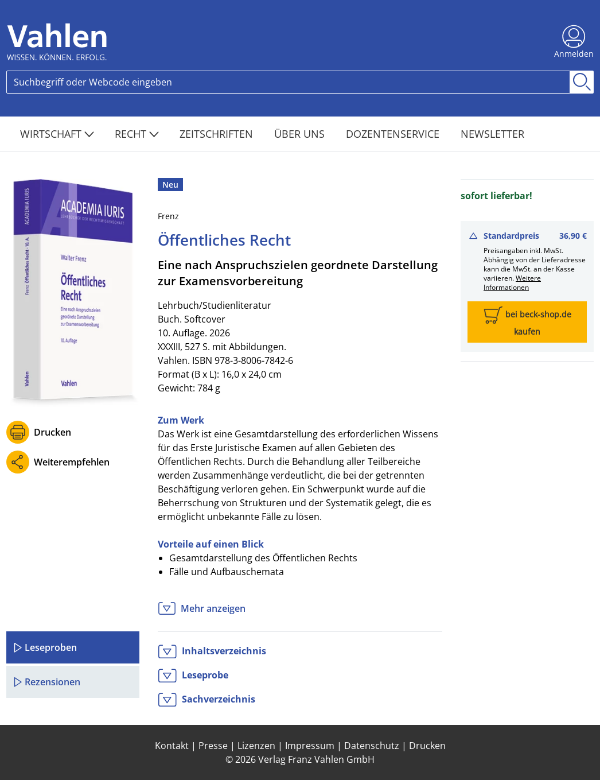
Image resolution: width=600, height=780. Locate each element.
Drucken (52, 432)
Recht (137, 134)
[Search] (288, 82)
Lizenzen (256, 745)
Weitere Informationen (512, 282)
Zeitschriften (218, 134)
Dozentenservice (394, 134)
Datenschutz (371, 745)
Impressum (309, 745)
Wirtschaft (57, 134)
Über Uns (301, 134)
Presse (213, 745)
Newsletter (492, 134)
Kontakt (172, 745)
